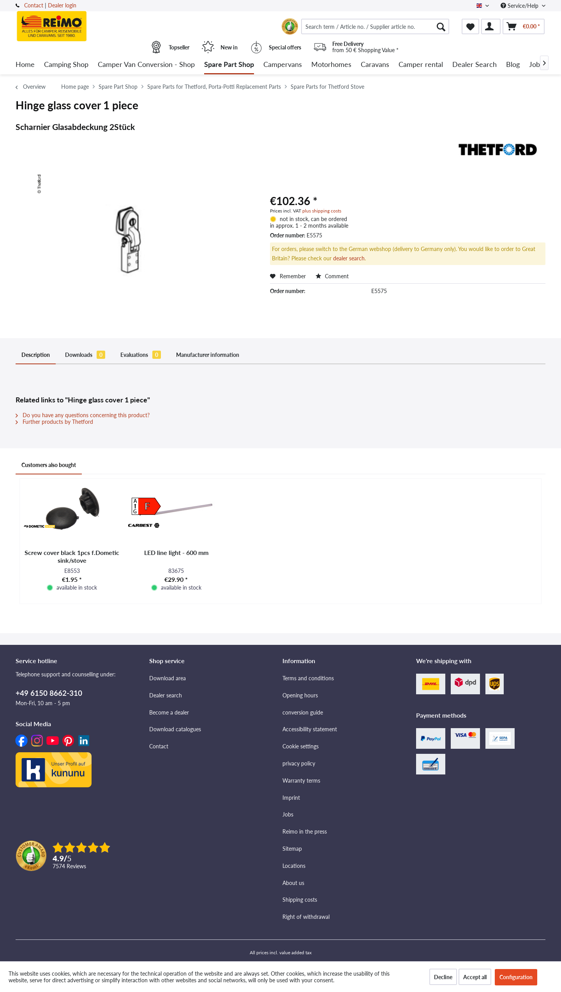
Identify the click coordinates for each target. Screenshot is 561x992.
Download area (167, 678)
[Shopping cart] (524, 26)
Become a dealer (169, 712)
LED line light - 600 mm (176, 552)
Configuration (516, 977)
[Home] (25, 64)
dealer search (349, 258)
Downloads (85, 355)
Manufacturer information (207, 354)
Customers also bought (48, 465)
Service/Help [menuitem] (520, 5)
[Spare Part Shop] (229, 64)
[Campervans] (282, 64)
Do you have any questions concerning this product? (83, 415)
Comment (332, 276)
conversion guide (302, 712)
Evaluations (140, 355)
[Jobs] (536, 64)
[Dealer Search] (474, 64)
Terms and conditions (308, 678)
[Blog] (513, 64)
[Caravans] (375, 64)
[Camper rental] (421, 64)
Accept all (475, 977)
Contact (33, 5)
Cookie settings (300, 746)
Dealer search (165, 695)
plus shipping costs (321, 211)
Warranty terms (301, 780)
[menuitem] (375, 26)
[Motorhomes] (331, 64)
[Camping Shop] (66, 64)
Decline (443, 977)
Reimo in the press (304, 831)
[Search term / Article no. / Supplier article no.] (375, 26)
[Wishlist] (470, 26)
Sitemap (292, 848)
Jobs (287, 814)
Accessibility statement (309, 729)
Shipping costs (299, 899)
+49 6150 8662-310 (49, 692)
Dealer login (62, 5)
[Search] (441, 26)
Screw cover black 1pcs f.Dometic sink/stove (72, 556)
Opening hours (300, 695)
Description (35, 354)
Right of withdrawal (306, 916)
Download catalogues (175, 729)
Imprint (291, 797)
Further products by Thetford (54, 421)
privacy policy (298, 763)
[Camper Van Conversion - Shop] (146, 64)
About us (293, 883)
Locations (293, 865)
